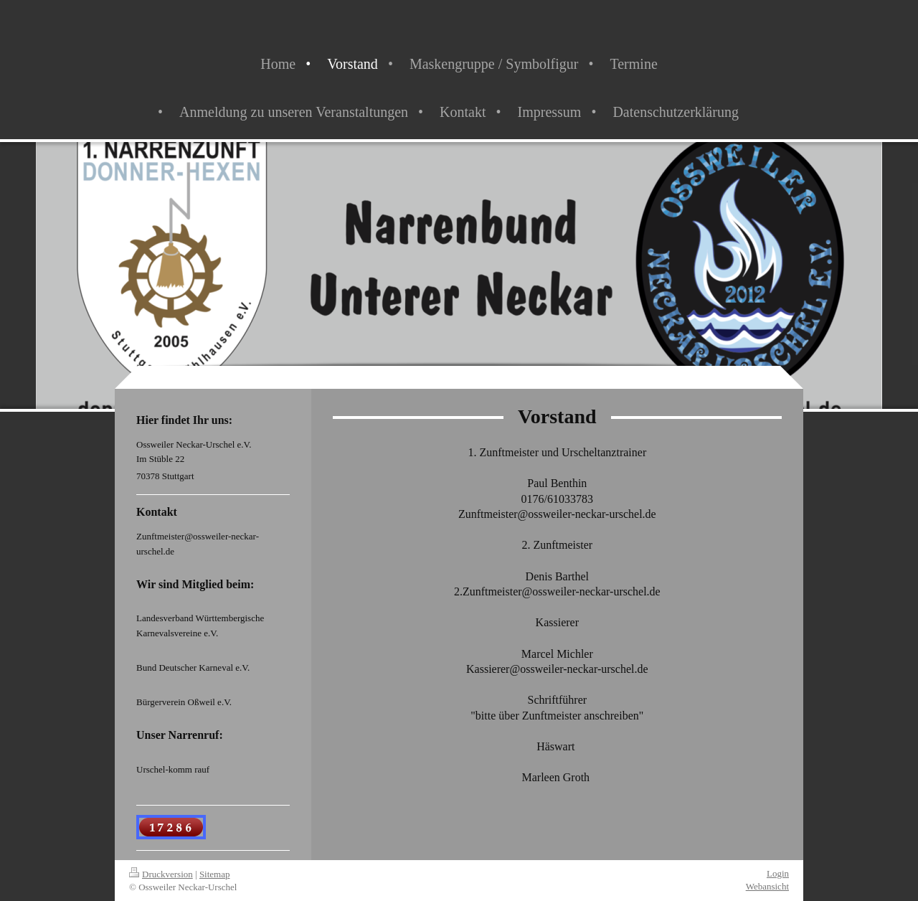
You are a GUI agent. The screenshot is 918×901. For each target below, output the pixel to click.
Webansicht (767, 886)
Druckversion (161, 874)
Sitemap (214, 874)
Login (778, 873)
